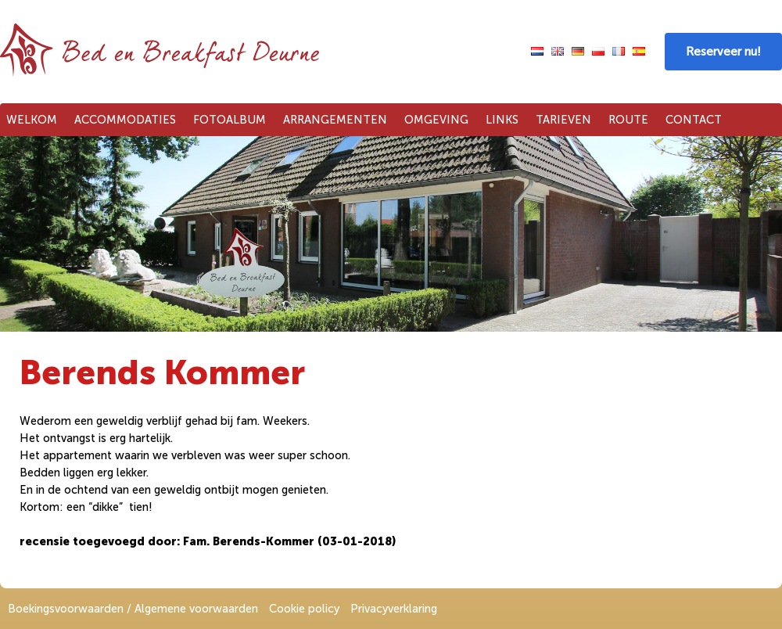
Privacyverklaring (393, 609)
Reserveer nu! (723, 52)
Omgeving (436, 120)
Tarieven (563, 120)
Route (628, 120)
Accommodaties (125, 120)
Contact (693, 120)
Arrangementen (335, 120)
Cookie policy (304, 609)
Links (502, 120)
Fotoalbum (229, 120)
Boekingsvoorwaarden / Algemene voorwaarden (133, 609)
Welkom (31, 120)
